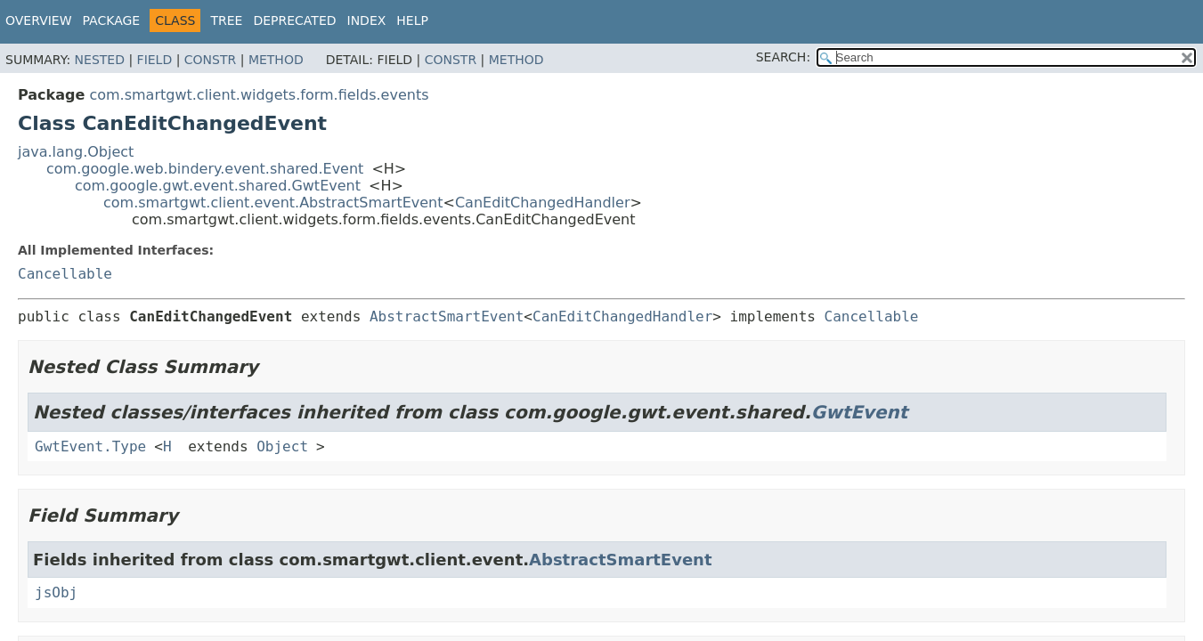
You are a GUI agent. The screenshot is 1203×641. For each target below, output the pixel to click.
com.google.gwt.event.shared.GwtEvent (218, 185)
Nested (100, 60)
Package (112, 20)
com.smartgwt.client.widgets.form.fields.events (258, 94)
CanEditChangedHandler (542, 202)
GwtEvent (859, 412)
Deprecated (294, 20)
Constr (210, 60)
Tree (226, 20)
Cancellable (65, 273)
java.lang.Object (76, 151)
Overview (38, 20)
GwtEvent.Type (90, 446)
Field (155, 60)
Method (276, 60)
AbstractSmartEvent (447, 316)
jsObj (56, 592)
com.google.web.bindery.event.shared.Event (204, 168)
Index (366, 20)
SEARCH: (783, 57)
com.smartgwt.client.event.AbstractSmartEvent (273, 202)
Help (412, 20)
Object (282, 446)
